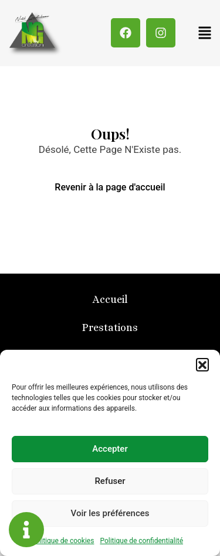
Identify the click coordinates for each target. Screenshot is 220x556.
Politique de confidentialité (141, 541)
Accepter (109, 449)
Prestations (110, 327)
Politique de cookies (62, 541)
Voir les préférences (110, 513)
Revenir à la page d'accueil (110, 187)
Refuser (109, 481)
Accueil (110, 299)
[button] (202, 364)
